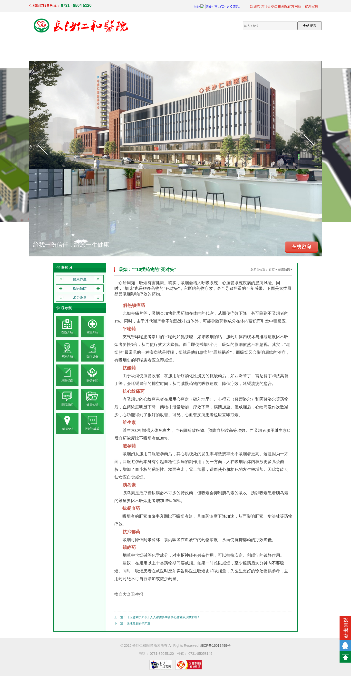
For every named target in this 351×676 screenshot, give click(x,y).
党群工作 (139, 49)
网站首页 (41, 49)
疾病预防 (80, 288)
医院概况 (66, 49)
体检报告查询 (309, 49)
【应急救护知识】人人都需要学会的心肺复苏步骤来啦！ (163, 617)
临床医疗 (90, 49)
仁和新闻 (212, 49)
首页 (272, 269)
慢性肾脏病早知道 (138, 623)
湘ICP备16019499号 (215, 645)
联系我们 (285, 49)
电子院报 (163, 49)
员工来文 (187, 49)
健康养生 (80, 279)
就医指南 (261, 49)
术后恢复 (80, 298)
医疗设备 (114, 49)
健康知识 (236, 49)
